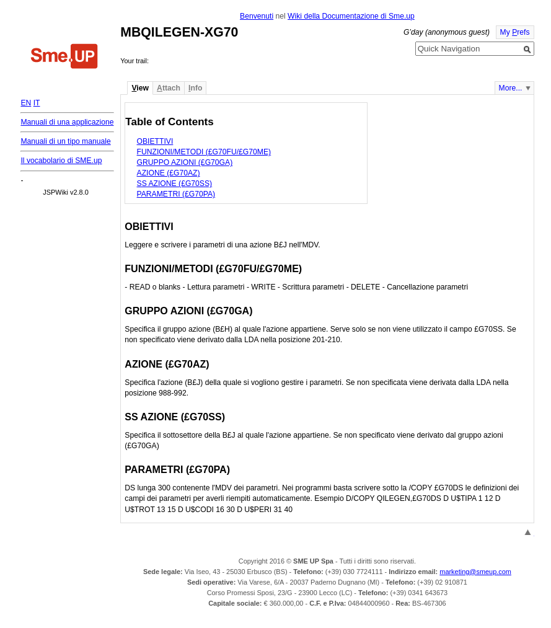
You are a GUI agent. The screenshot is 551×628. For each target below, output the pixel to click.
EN (25, 103)
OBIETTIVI (155, 141)
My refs (515, 32)
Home (64, 58)
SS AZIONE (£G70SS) (175, 183)
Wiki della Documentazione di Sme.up (351, 16)
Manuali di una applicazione (66, 122)
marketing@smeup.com (475, 571)
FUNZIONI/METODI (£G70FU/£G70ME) (204, 152)
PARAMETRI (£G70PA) (176, 194)
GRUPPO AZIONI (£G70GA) (185, 162)
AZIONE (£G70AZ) (168, 173)
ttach (168, 88)
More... (510, 88)
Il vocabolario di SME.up (61, 160)
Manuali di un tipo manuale (65, 141)
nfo (195, 88)
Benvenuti (256, 16)
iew (139, 88)
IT (36, 103)
